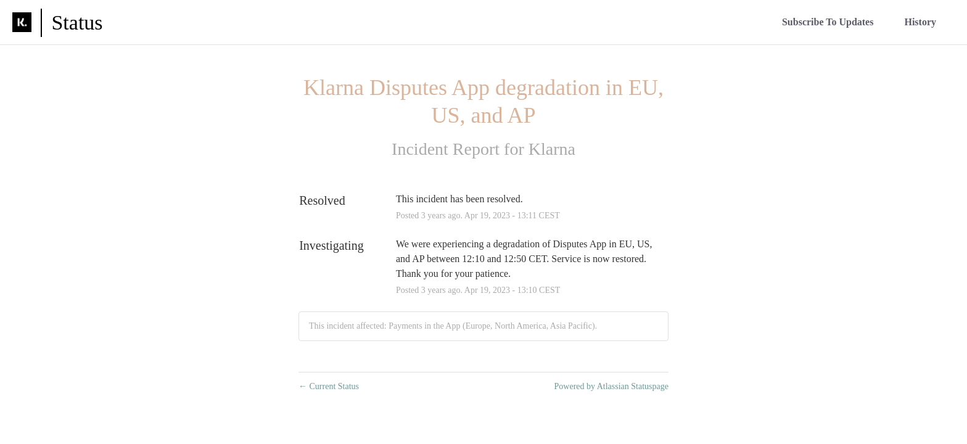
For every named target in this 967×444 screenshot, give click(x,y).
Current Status (328, 386)
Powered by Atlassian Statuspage (611, 386)
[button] (828, 22)
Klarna (552, 148)
